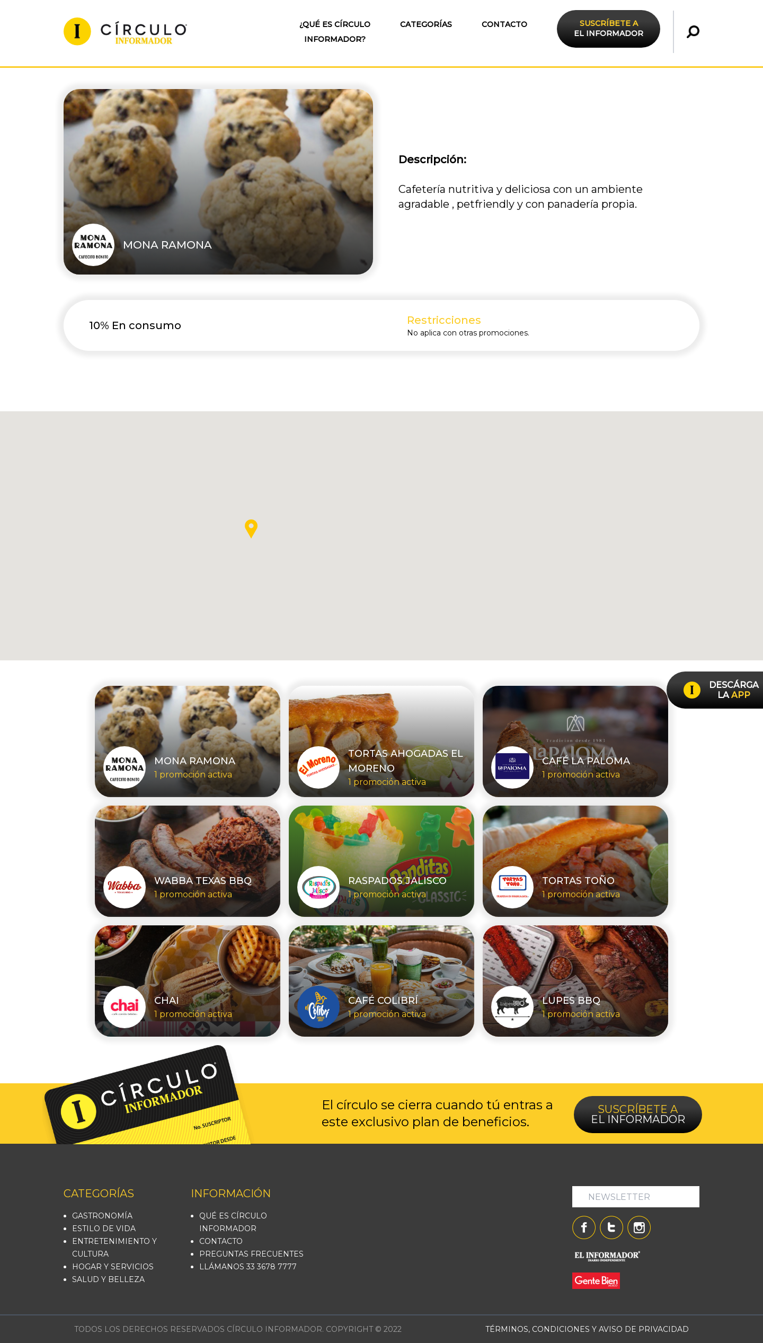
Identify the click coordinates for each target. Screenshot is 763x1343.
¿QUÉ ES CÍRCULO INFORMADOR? (334, 32)
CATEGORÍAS (426, 24)
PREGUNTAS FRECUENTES (251, 1254)
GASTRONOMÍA (102, 1216)
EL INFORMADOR (608, 28)
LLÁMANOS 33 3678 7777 (248, 1266)
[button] (251, 528)
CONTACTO (504, 24)
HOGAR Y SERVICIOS (113, 1266)
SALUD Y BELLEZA (108, 1279)
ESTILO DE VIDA (104, 1228)
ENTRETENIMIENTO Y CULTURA (114, 1247)
